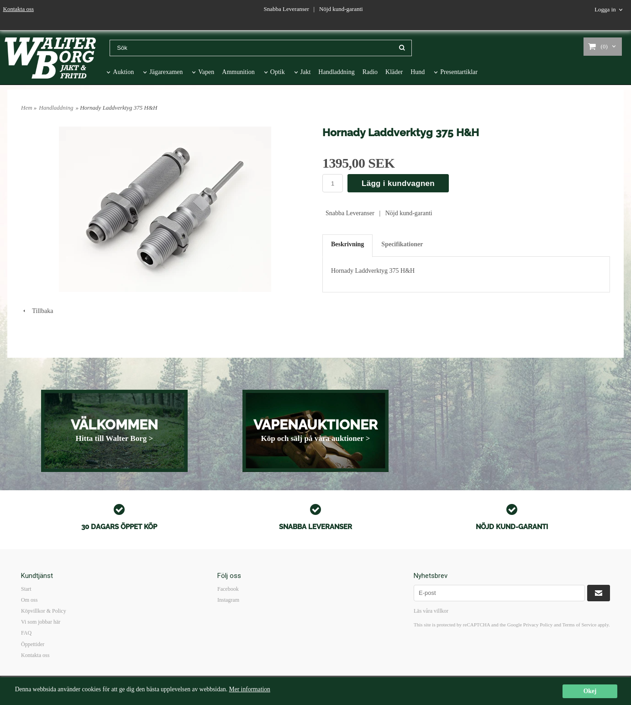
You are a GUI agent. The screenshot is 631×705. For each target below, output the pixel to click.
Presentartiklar (459, 72)
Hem (26, 107)
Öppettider (32, 644)
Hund (417, 72)
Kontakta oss (18, 8)
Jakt (305, 72)
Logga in (605, 9)
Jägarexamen (166, 72)
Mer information (249, 689)
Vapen (206, 72)
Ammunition (238, 72)
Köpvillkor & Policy (43, 611)
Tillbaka (37, 310)
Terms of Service (579, 624)
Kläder (394, 72)
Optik (277, 72)
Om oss (29, 600)
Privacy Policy (537, 624)
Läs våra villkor (431, 611)
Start (26, 589)
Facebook (228, 589)
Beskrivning (347, 244)
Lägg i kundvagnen (398, 183)
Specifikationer (402, 244)
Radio (370, 72)
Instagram (228, 600)
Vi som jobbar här (40, 622)
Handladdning (336, 72)
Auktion (123, 72)
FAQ (26, 633)
